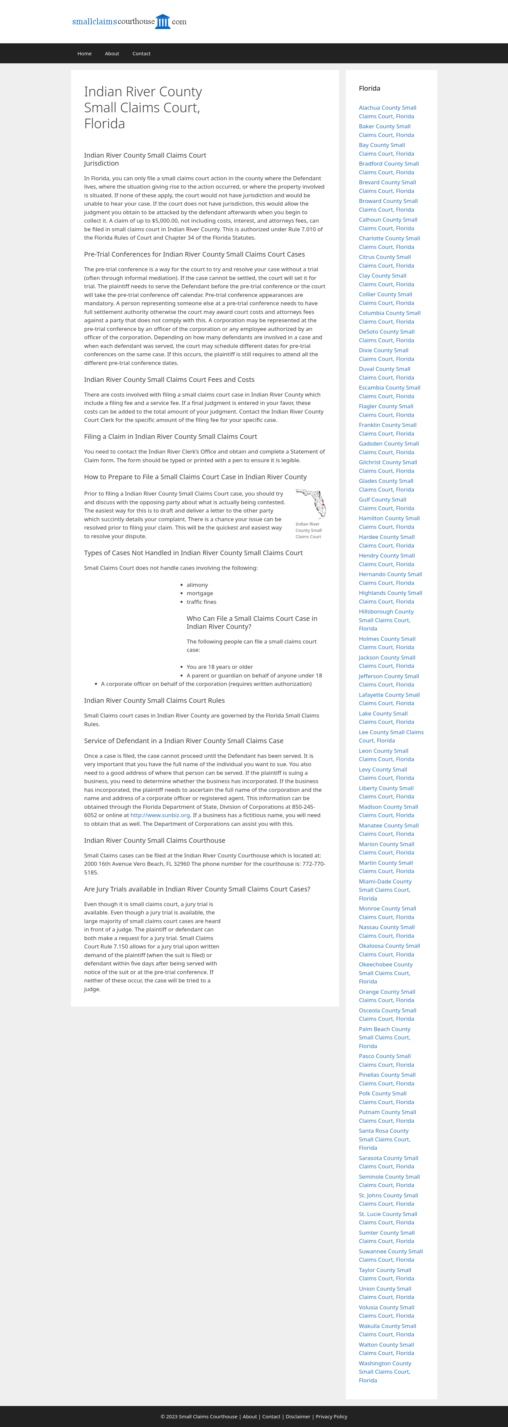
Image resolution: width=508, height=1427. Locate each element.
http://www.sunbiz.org (160, 815)
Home (85, 53)
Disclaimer (298, 1416)
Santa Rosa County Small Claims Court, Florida (385, 1139)
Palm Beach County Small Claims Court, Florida (385, 1037)
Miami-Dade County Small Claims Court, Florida (385, 889)
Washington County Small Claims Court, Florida (385, 1371)
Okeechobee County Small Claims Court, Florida (386, 972)
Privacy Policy (331, 1416)
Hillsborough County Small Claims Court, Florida (386, 620)
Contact (142, 53)
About (112, 53)
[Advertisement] (289, 114)
